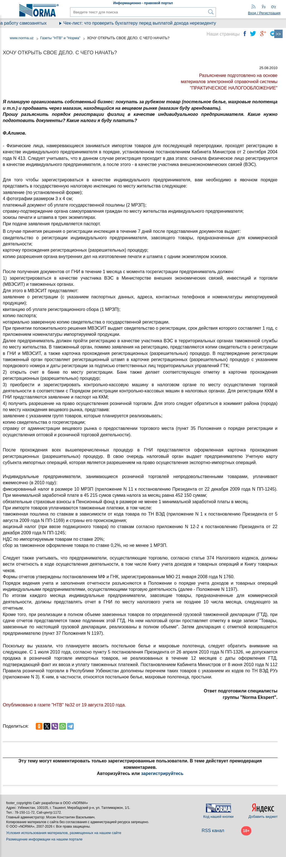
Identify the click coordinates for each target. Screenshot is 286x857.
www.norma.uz (22, 38)
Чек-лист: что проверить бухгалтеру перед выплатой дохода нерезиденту (145, 23)
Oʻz (273, 7)
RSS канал (213, 830)
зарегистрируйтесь (162, 773)
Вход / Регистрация (264, 13)
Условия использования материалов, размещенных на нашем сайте (63, 833)
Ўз (263, 7)
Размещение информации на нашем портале (44, 839)
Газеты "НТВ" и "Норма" (60, 38)
